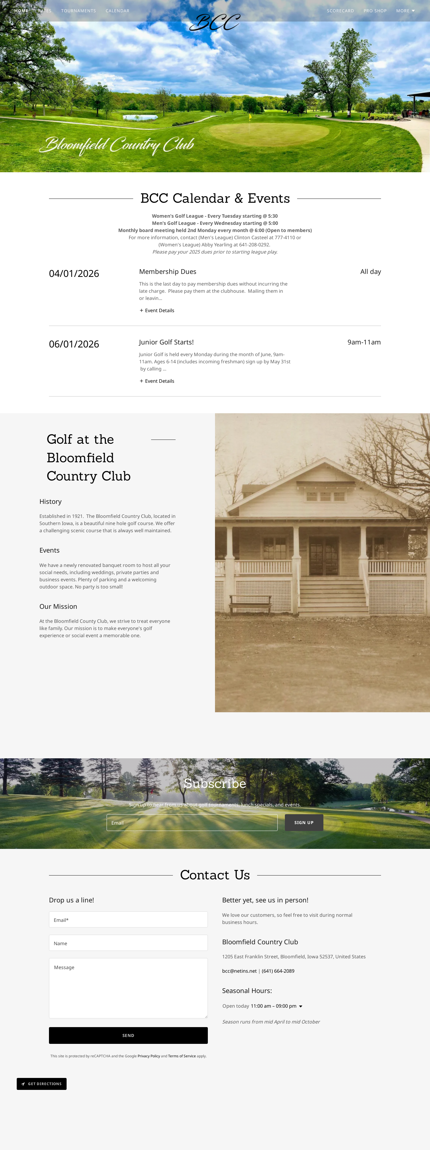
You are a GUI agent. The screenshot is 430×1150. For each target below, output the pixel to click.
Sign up (304, 822)
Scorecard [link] (340, 10)
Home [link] (21, 10)
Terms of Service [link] (182, 1056)
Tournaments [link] (78, 10)
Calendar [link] (118, 10)
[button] (406, 10)
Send (128, 1035)
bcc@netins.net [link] (239, 971)
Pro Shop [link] (375, 10)
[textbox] (192, 822)
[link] (215, 9)
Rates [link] (45, 10)
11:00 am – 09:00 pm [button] (274, 1006)
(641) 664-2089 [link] (278, 971)
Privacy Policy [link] (149, 1056)
